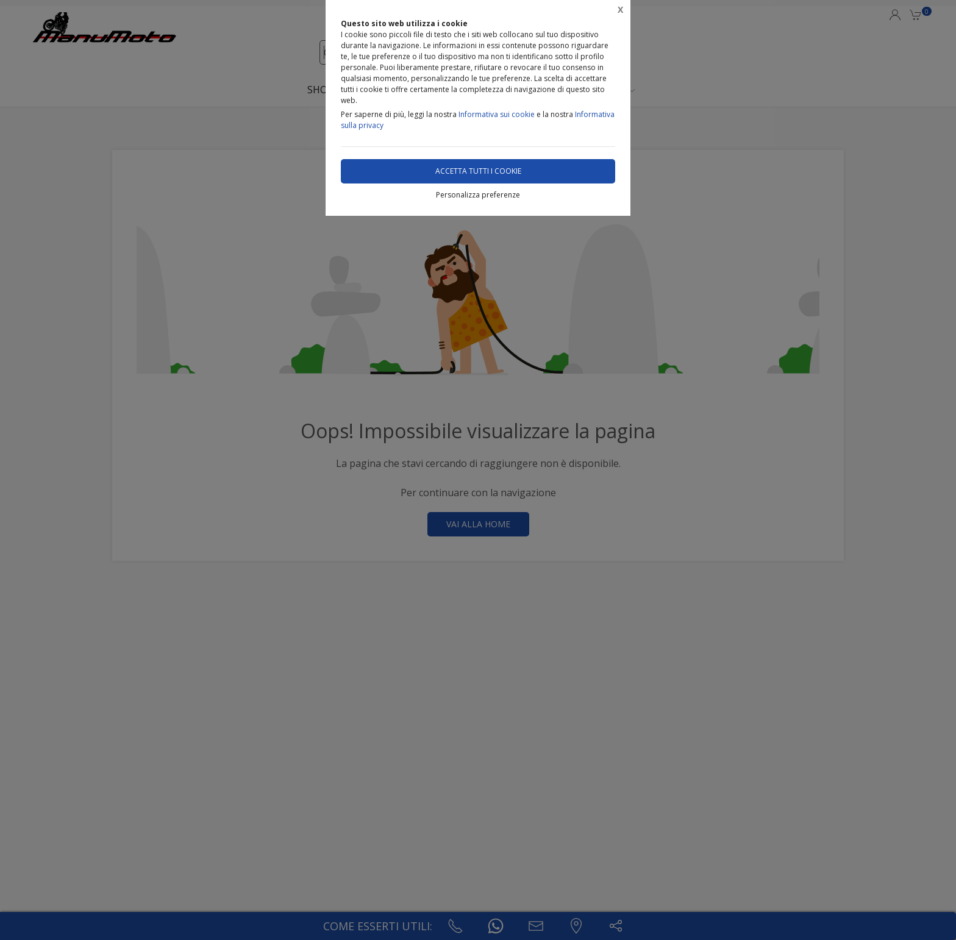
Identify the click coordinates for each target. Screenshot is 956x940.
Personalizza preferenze (478, 195)
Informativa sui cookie (496, 114)
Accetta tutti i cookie (478, 171)
